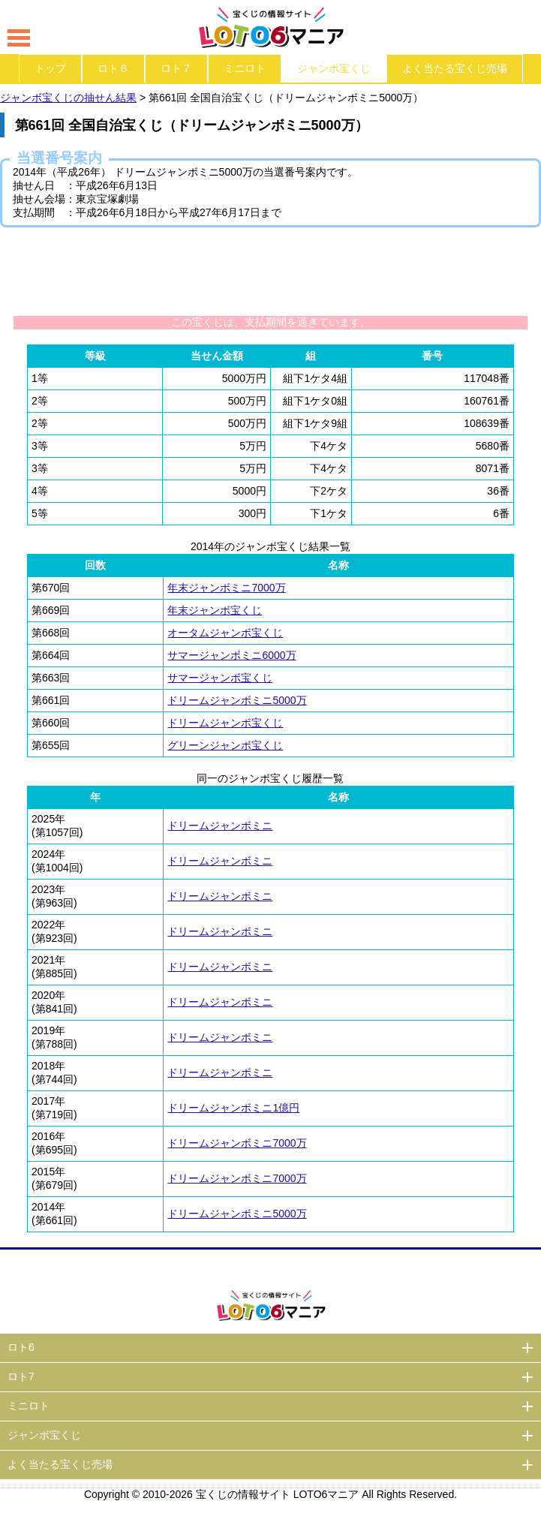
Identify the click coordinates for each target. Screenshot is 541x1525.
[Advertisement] (270, 270)
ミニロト (245, 68)
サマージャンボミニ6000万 (231, 655)
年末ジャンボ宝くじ (214, 610)
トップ (50, 68)
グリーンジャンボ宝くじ (225, 745)
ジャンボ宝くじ (334, 68)
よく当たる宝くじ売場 (454, 68)
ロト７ (176, 68)
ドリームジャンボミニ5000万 (236, 700)
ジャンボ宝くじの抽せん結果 (68, 98)
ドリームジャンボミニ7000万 (236, 1143)
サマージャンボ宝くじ (219, 678)
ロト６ (113, 68)
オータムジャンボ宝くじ (225, 633)
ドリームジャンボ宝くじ (225, 723)
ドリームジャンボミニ (219, 826)
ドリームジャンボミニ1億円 (233, 1108)
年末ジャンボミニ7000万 (226, 588)
